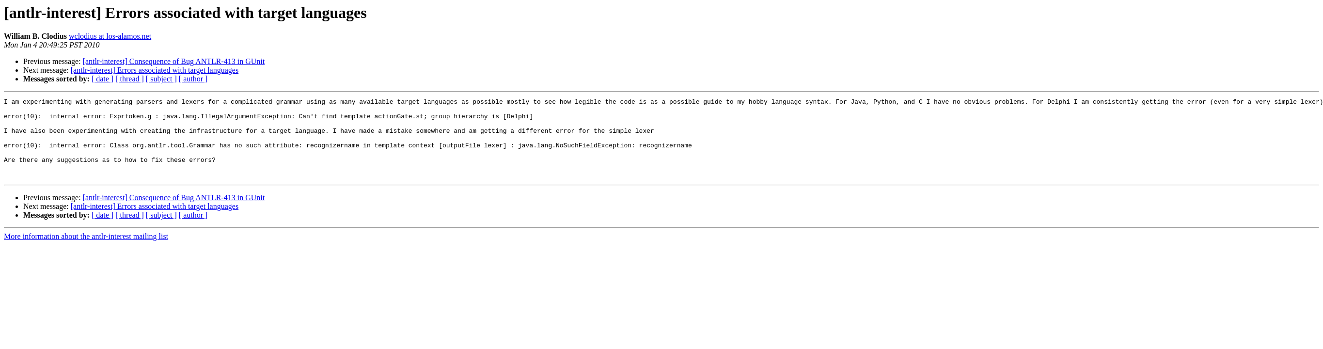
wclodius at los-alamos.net (110, 36)
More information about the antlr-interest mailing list (86, 252)
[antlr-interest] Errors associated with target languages (154, 70)
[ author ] (193, 79)
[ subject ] (161, 79)
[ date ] (102, 79)
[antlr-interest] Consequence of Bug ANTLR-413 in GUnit (174, 61)
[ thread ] (129, 79)
